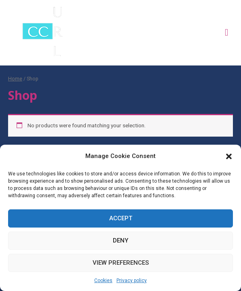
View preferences (121, 262)
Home (15, 79)
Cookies (103, 280)
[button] (229, 156)
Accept (120, 218)
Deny (120, 240)
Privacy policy (131, 280)
